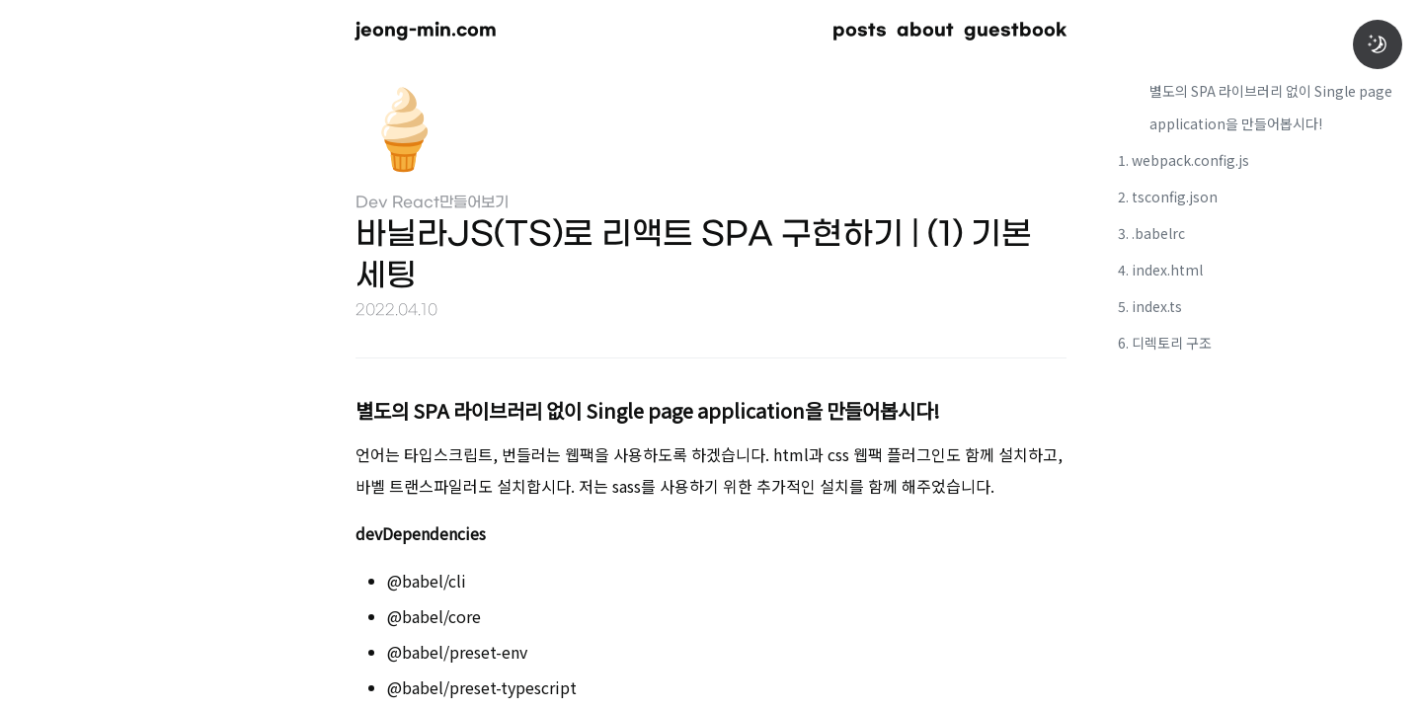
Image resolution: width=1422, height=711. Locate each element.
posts (859, 30)
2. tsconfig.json (1168, 196)
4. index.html (1160, 269)
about (925, 30)
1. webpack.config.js (1183, 160)
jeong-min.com (426, 30)
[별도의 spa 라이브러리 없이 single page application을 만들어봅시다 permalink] (326, 408)
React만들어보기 (450, 203)
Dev (372, 203)
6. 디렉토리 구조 (1165, 343)
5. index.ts (1150, 306)
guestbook (1015, 30)
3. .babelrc (1151, 233)
